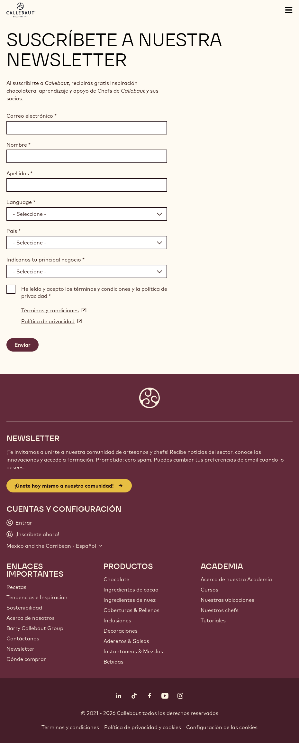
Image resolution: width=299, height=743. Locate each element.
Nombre (18, 145)
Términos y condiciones (70, 727)
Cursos (209, 589)
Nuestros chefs (220, 610)
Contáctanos (22, 638)
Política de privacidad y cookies (142, 727)
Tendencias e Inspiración (37, 597)
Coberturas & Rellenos (131, 610)
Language (20, 202)
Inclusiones (117, 620)
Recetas (16, 587)
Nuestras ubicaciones (227, 600)
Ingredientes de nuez (130, 600)
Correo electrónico (31, 116)
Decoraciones (121, 631)
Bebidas (113, 661)
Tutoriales (213, 620)
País (13, 231)
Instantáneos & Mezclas (133, 651)
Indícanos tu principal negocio (45, 259)
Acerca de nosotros (30, 618)
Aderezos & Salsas (126, 641)
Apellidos (19, 173)
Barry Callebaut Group (34, 628)
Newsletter (20, 649)
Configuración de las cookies (222, 727)
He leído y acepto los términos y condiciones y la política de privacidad (94, 292)
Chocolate (116, 579)
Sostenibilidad (24, 607)
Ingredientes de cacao (131, 589)
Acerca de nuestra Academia (236, 579)
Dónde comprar (26, 659)
